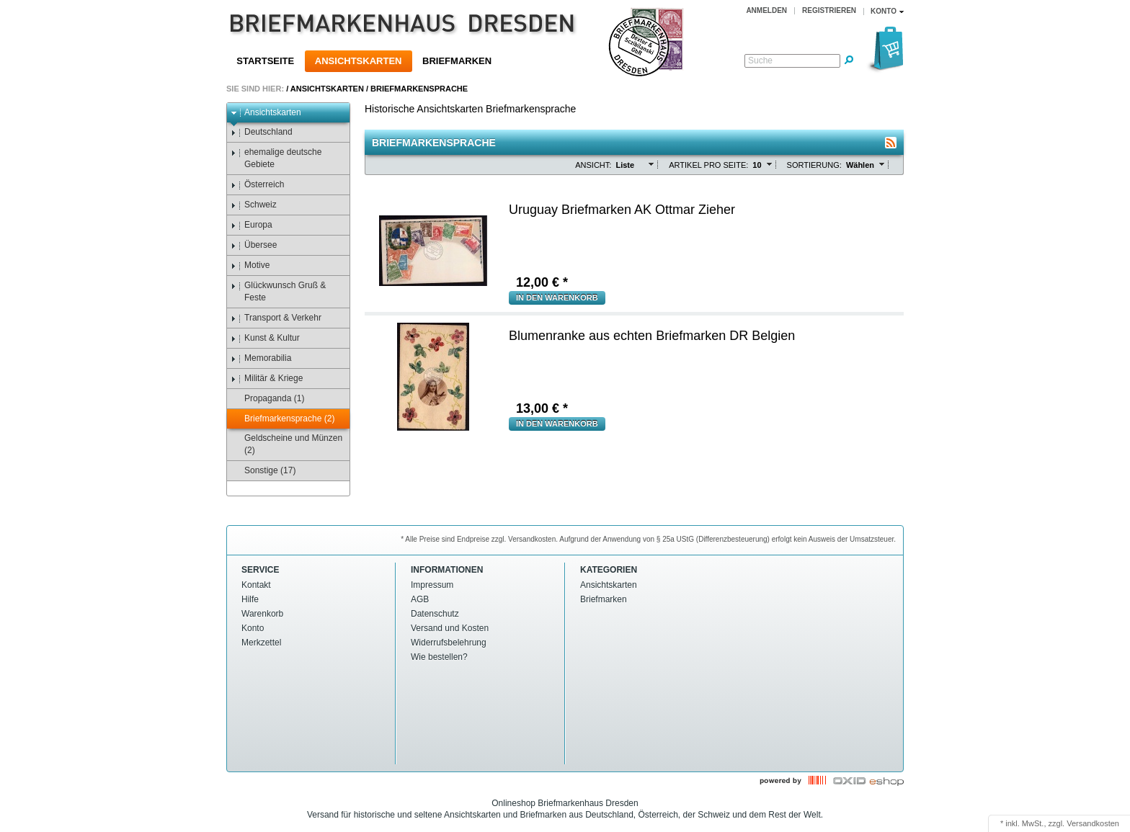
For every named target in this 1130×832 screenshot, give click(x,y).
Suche (760, 60)
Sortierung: (814, 165)
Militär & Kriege (267, 378)
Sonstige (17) (263, 470)
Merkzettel (261, 643)
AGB (420, 599)
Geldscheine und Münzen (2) (286, 444)
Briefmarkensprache (419, 88)
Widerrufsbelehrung (448, 643)
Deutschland (262, 132)
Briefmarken (456, 60)
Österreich (257, 184)
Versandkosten (1093, 823)
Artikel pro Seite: (708, 165)
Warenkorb (262, 614)
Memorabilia (261, 358)
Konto (252, 628)
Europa (251, 225)
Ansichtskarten (358, 60)
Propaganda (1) (267, 398)
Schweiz (254, 205)
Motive (250, 265)
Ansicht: (593, 165)
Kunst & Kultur (265, 338)
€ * (542, 282)
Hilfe (250, 599)
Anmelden (766, 10)
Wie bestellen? (439, 657)
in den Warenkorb (557, 297)
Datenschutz (435, 614)
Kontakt (256, 585)
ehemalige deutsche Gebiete (276, 158)
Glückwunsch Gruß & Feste (278, 291)
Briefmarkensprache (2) (282, 418)
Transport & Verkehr (276, 318)
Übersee (254, 245)
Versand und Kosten (450, 628)
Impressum (432, 585)
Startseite (265, 60)
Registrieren (829, 10)
